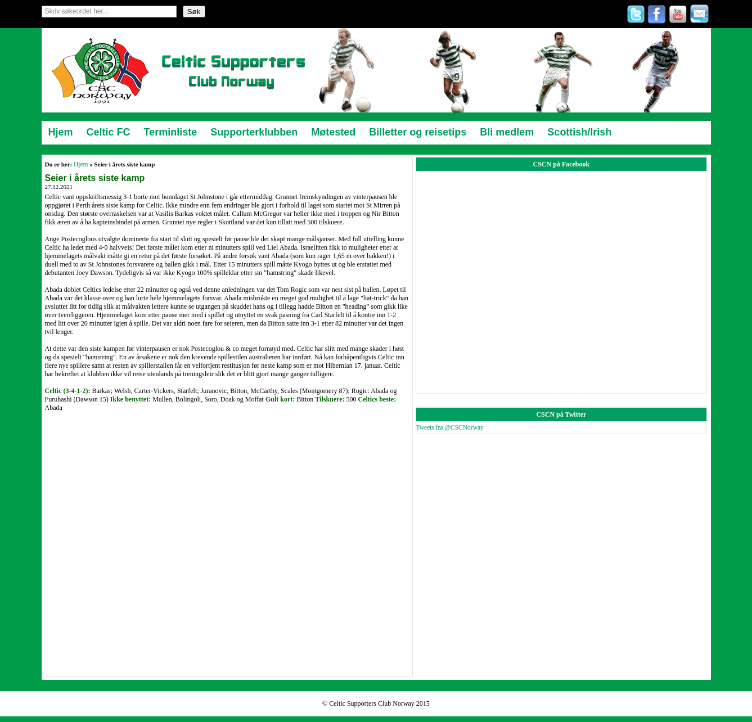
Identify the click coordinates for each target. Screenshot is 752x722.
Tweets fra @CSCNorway (450, 427)
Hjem (81, 164)
